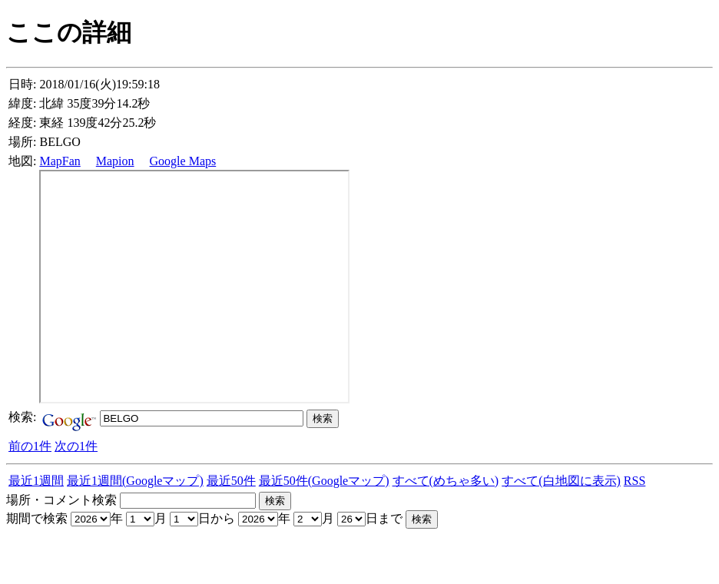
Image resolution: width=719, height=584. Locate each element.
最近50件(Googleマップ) (324, 480)
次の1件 (76, 446)
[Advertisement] (186, 552)
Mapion (115, 161)
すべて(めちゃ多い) (446, 480)
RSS (634, 480)
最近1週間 (36, 480)
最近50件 (231, 480)
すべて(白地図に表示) (561, 480)
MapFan (59, 161)
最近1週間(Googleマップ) (135, 480)
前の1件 (29, 446)
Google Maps (183, 161)
